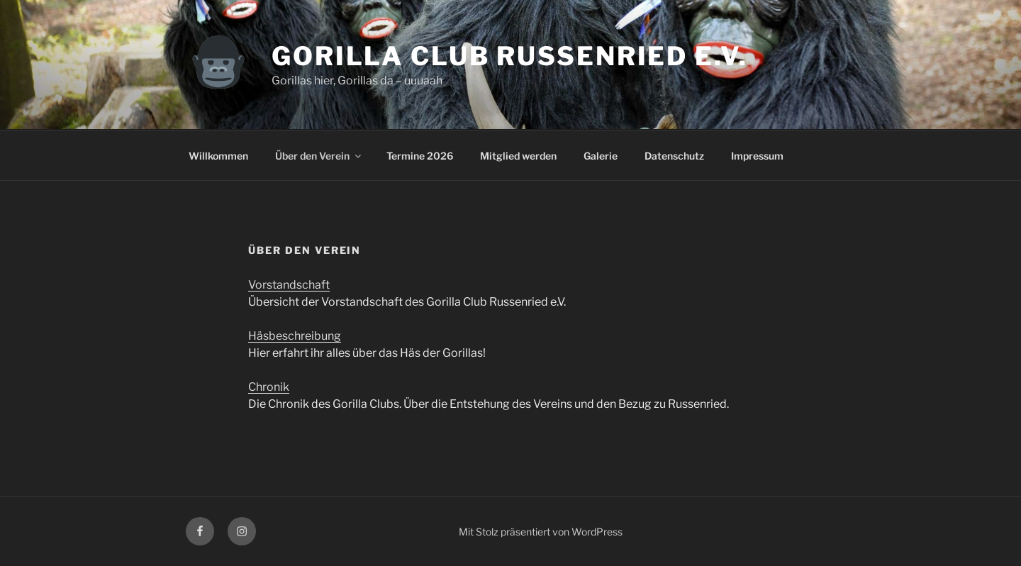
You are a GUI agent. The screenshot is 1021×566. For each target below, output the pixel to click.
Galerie (601, 156)
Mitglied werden (518, 156)
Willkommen (218, 156)
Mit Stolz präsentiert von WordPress (541, 532)
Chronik (268, 387)
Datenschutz (674, 156)
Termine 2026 (419, 156)
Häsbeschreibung (294, 336)
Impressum (757, 156)
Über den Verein (319, 156)
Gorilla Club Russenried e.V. (510, 56)
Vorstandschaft (289, 285)
